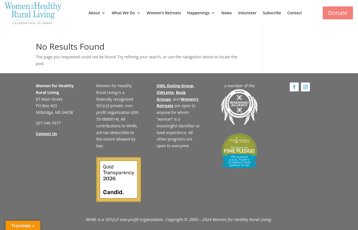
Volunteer (247, 12)
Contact (294, 12)
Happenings (198, 12)
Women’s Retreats (164, 12)
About (94, 12)
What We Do (123, 12)
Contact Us (46, 133)
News (226, 12)
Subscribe (272, 12)
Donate (337, 13)
